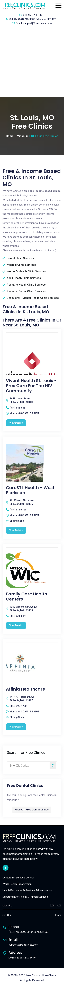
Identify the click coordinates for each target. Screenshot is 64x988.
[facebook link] (5, 868)
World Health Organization (17, 884)
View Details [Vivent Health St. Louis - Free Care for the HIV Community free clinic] (16, 422)
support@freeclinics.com (37, 23)
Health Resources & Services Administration (27, 890)
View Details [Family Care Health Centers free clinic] (16, 625)
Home (10, 136)
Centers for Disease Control (18, 877)
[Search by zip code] (53, 765)
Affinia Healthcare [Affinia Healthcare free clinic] (25, 689)
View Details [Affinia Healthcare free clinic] (16, 726)
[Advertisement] (32, 63)
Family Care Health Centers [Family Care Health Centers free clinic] (26, 597)
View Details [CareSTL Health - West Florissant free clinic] (16, 530)
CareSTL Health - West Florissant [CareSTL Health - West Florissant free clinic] (30, 490)
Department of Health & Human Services (25, 896)
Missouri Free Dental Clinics (32, 809)
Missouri (22, 136)
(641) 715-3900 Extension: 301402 (37, 19)
